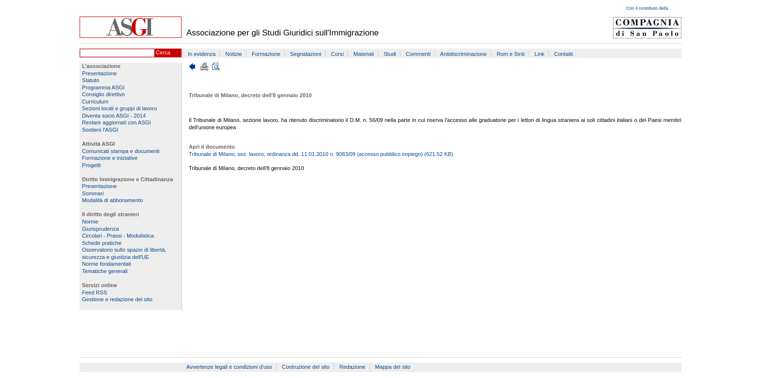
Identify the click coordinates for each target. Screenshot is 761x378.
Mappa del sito (393, 367)
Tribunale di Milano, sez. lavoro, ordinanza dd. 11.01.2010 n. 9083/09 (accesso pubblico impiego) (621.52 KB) (321, 154)
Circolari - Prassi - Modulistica (118, 236)
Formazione (266, 54)
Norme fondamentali (106, 264)
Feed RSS (94, 292)
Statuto (90, 80)
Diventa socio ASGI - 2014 (114, 116)
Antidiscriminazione (463, 54)
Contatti (563, 54)
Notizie (233, 54)
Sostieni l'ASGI (100, 130)
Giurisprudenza (100, 229)
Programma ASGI (103, 87)
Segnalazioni (305, 54)
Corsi (337, 54)
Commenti (418, 54)
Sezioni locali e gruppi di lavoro (119, 108)
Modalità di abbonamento (112, 200)
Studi (390, 54)
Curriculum (95, 101)
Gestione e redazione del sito (117, 299)
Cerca (163, 52)
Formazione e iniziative (109, 158)
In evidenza (201, 54)
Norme (90, 221)
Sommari (93, 193)
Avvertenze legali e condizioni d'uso (229, 367)
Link (539, 54)
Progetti (91, 165)
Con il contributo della (647, 8)
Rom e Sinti (510, 54)
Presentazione (99, 73)
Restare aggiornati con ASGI (116, 122)
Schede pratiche (101, 243)
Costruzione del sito (306, 367)
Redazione (352, 367)
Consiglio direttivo (103, 94)
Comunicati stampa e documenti (121, 151)
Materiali (363, 54)
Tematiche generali (105, 271)
